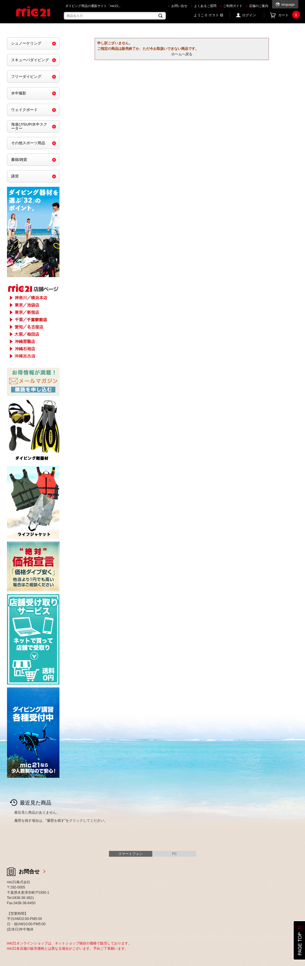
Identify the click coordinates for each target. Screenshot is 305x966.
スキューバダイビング (30, 60)
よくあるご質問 (205, 6)
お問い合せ (179, 6)
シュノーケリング (26, 43)
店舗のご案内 (258, 6)
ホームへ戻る (181, 54)
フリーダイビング (26, 76)
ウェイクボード (24, 110)
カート (288, 15)
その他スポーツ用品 (28, 143)
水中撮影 (18, 93)
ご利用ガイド (232, 6)
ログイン (249, 15)
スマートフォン (130, 854)
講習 (15, 176)
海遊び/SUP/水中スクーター (29, 126)
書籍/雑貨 (19, 159)
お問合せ (29, 871)
